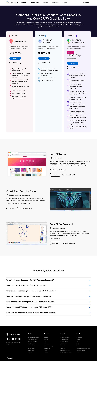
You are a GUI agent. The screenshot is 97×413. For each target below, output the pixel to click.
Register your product (65, 337)
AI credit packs (31, 348)
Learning (46, 343)
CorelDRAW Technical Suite (34, 346)
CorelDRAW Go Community (66, 352)
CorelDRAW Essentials (33, 341)
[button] (24, 2)
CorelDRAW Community (66, 350)
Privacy (78, 339)
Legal (78, 346)
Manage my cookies (81, 352)
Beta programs (47, 348)
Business (46, 337)
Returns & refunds (64, 341)
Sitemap (46, 352)
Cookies (78, 341)
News (45, 350)
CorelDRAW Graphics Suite (34, 337)
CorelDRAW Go (31, 343)
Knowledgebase (64, 343)
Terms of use (80, 337)
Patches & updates (64, 339)
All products (31, 352)
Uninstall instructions (65, 346)
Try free (15, 58)
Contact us (63, 348)
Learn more (55, 174)
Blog (45, 341)
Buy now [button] (15, 62)
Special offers (31, 350)
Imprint (78, 354)
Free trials (46, 339)
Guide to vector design (49, 346)
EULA (78, 343)
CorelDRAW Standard (33, 339)
